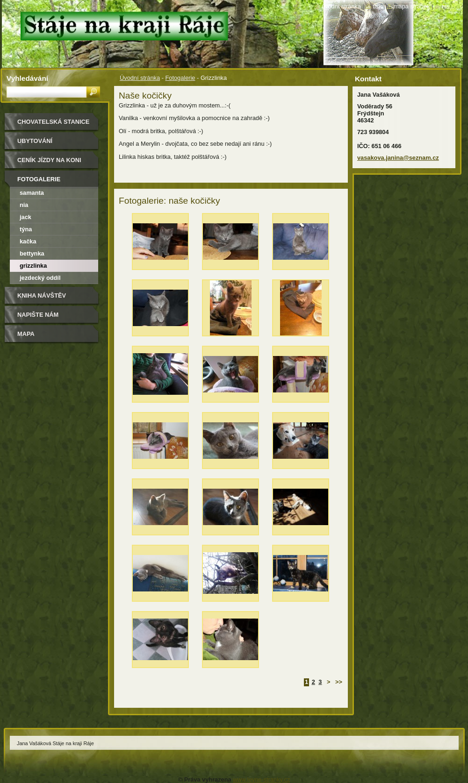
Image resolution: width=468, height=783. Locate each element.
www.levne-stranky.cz (261, 779)
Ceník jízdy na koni (49, 160)
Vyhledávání (27, 78)
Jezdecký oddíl (40, 277)
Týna (26, 229)
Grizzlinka (33, 265)
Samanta (32, 192)
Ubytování (34, 140)
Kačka (28, 241)
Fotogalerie (180, 77)
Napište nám (37, 314)
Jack (25, 217)
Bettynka (32, 253)
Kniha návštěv (41, 295)
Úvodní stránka (140, 77)
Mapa (26, 333)
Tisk (377, 6)
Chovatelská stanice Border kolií (53, 125)
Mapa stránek (412, 6)
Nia (24, 204)
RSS (446, 6)
